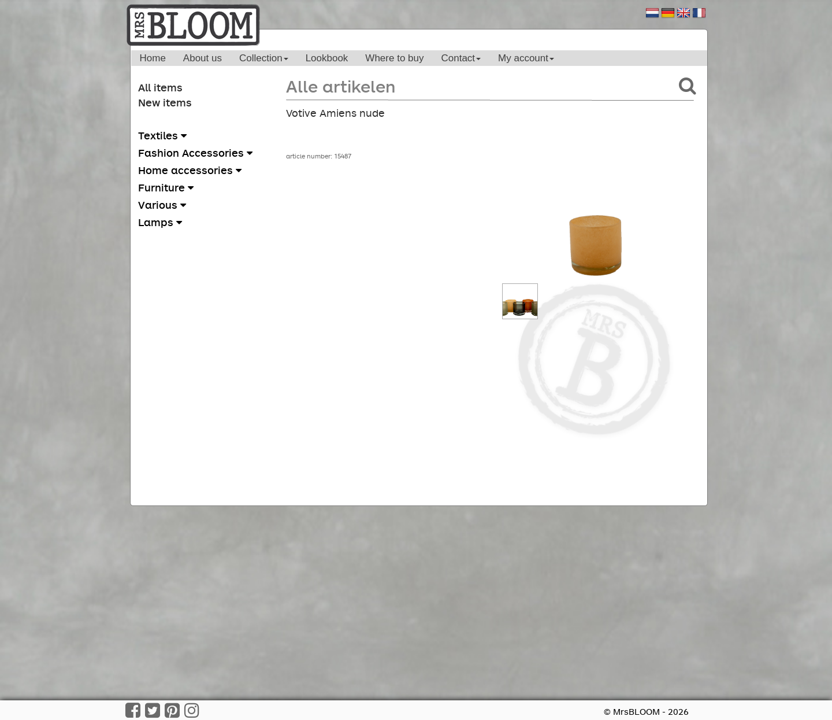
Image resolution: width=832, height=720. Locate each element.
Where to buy (394, 58)
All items (160, 87)
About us (202, 58)
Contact (461, 58)
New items (165, 102)
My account (526, 58)
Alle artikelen (340, 86)
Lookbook (327, 58)
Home (153, 58)
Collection (263, 58)
